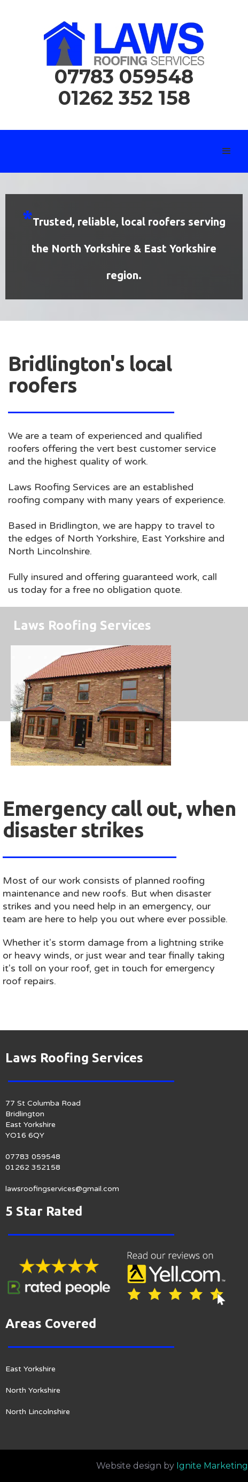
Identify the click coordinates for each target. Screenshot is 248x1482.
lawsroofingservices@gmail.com (62, 1188)
